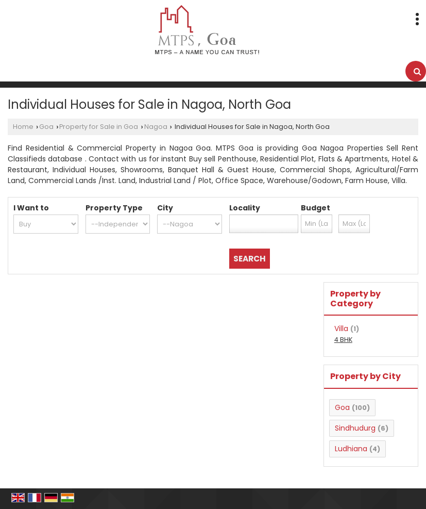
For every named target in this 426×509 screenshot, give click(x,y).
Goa (46, 126)
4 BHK (343, 339)
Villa (341, 328)
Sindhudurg (355, 428)
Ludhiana (351, 449)
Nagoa (155, 126)
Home (23, 126)
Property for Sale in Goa (98, 126)
